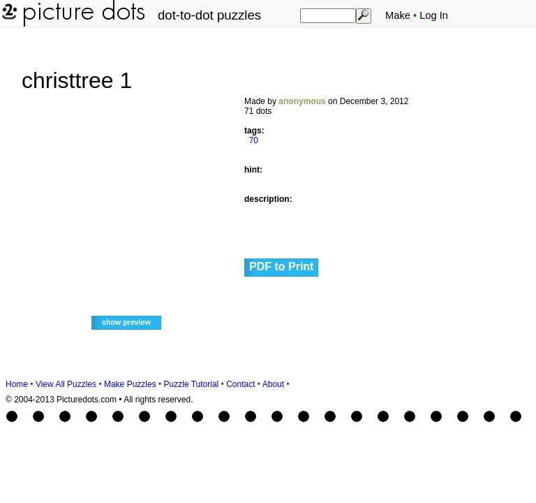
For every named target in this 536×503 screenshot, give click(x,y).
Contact (240, 384)
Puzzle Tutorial (191, 384)
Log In (433, 15)
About (273, 384)
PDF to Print (281, 266)
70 (253, 140)
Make (397, 15)
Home (17, 384)
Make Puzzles (130, 384)
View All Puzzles (66, 384)
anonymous (301, 101)
